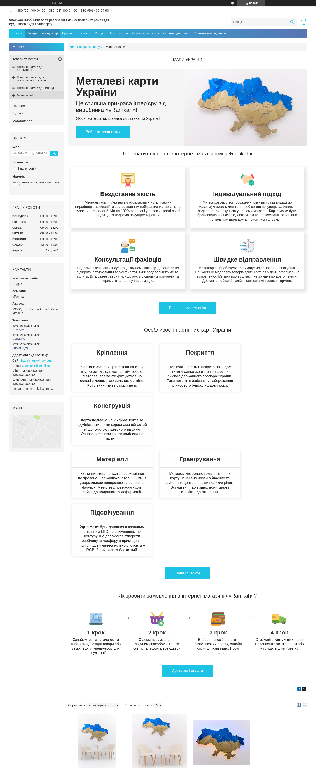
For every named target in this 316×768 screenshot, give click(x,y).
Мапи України (26, 95)
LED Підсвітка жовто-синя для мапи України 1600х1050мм (215, 686)
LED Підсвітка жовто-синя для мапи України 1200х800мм (276, 686)
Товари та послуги (40, 33)
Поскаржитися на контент (147, 763)
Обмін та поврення (145, 33)
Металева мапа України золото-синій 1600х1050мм (94, 685)
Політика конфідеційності (211, 33)
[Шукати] (292, 22)
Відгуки (100, 33)
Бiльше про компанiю (187, 312)
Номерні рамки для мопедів (36, 88)
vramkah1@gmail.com (37, 365)
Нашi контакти (187, 479)
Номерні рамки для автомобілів (30, 68)
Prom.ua (178, 755)
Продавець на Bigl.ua (158, 759)
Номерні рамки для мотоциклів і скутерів (32, 79)
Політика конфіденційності (181, 763)
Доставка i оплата (187, 577)
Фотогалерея (118, 33)
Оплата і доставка (176, 33)
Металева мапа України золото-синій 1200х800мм (154, 685)
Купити (85, 715)
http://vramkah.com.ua (36, 360)
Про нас (67, 33)
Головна (17, 33)
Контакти (84, 33)
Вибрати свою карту (103, 132)
